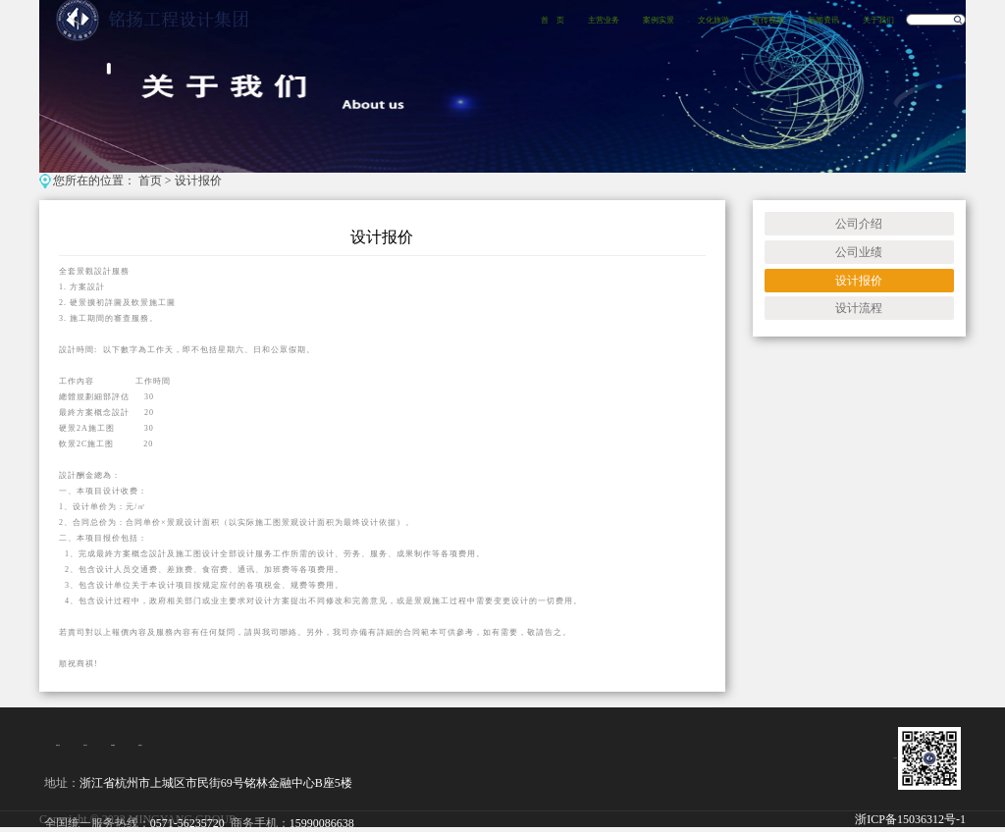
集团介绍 (58, 745)
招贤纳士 (140, 745)
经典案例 (113, 745)
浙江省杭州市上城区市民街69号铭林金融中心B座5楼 (215, 783)
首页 (150, 180)
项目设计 (85, 745)
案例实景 (658, 20)
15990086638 (322, 823)
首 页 (552, 20)
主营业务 (603, 20)
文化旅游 (713, 20)
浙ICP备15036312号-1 (910, 819)
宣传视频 (768, 20)
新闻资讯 (823, 20)
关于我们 (878, 20)
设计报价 (198, 180)
